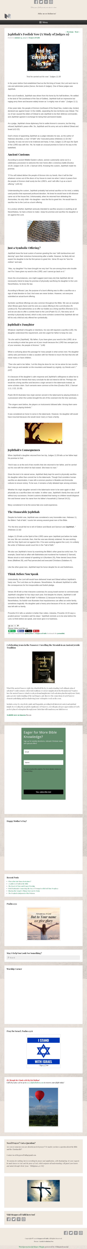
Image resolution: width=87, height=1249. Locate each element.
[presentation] (41, 783)
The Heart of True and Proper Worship (21, 886)
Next (77, 32)
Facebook (36, 2)
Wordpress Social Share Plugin (32, 1247)
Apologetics (28, 633)
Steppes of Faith (34, 38)
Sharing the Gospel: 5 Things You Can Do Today (24, 891)
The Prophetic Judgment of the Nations (21, 893)
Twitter (41, 2)
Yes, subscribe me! (43, 792)
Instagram (51, 2)
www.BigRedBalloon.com (35, 1083)
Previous (69, 32)
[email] (43, 751)
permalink (60, 633)
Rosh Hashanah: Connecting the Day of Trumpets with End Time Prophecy (33, 888)
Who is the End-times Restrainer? (19, 881)
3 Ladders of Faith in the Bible (18, 884)
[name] (43, 762)
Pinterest (46, 2)
